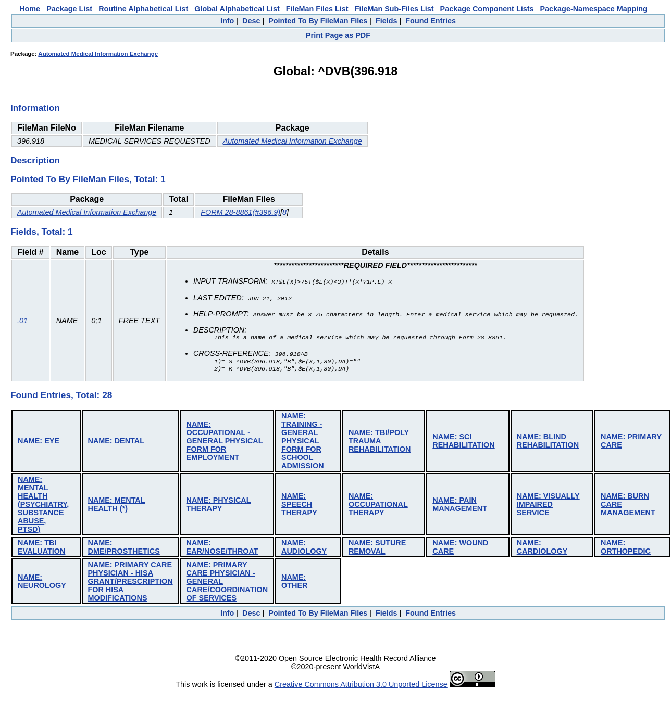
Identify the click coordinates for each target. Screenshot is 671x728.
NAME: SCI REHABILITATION (463, 441)
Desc (251, 21)
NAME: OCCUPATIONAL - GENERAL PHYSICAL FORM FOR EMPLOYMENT (225, 442)
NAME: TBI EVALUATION (41, 548)
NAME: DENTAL (116, 442)
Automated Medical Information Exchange (98, 53)
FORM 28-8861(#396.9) (240, 212)
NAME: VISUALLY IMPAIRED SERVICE (548, 505)
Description (35, 160)
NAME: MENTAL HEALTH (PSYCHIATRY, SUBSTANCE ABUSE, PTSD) (43, 505)
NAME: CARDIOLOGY (542, 548)
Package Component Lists (487, 9)
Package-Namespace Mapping (594, 9)
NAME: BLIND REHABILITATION (548, 441)
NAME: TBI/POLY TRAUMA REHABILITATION (380, 441)
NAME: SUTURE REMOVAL (377, 548)
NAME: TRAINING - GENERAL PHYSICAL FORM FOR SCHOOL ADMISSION (302, 442)
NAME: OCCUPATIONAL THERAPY (378, 505)
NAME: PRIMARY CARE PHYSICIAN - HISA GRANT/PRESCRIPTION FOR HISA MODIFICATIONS (130, 582)
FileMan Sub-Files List (394, 9)
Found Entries (430, 21)
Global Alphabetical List (236, 9)
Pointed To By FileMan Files (317, 21)
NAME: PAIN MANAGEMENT (459, 505)
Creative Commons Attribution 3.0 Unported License (361, 685)
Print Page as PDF (338, 35)
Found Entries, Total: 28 (61, 396)
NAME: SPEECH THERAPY (299, 505)
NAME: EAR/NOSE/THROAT (222, 548)
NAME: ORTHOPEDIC (626, 548)
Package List (69, 9)
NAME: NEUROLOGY (42, 582)
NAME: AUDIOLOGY (304, 548)
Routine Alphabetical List (143, 9)
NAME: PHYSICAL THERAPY (219, 505)
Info (227, 21)
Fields (386, 21)
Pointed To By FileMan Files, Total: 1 (88, 179)
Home (29, 9)
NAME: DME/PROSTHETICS (124, 548)
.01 (22, 321)
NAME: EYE (38, 442)
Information (35, 108)
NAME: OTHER (294, 582)
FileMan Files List (317, 9)
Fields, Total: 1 (41, 231)
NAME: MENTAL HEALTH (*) (116, 505)
